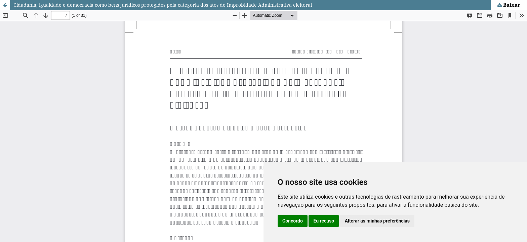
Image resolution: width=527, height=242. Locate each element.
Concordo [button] (292, 221)
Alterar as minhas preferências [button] (377, 221)
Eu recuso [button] (323, 221)
